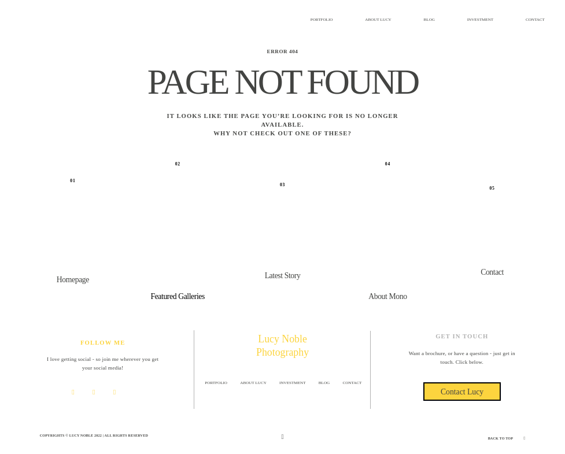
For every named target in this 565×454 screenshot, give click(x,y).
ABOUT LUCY (378, 20)
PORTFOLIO (322, 20)
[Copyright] (282, 437)
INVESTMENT (480, 20)
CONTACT (535, 20)
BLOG (429, 20)
